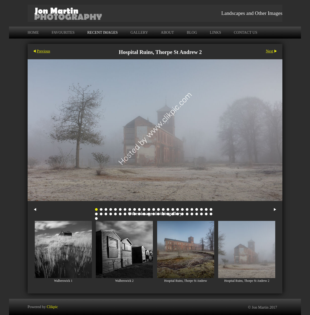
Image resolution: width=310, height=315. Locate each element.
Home (33, 32)
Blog (192, 32)
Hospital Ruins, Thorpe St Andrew (185, 281)
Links (215, 32)
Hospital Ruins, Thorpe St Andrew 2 (246, 281)
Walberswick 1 (63, 281)
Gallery (139, 32)
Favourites (63, 32)
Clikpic (52, 307)
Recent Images (102, 32)
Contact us (245, 32)
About (167, 32)
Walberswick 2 (124, 281)
